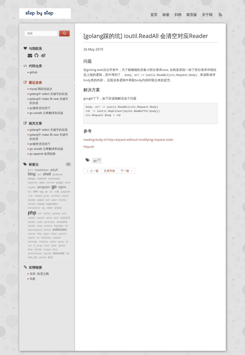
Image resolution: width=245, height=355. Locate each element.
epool (49, 217)
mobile (31, 217)
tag (41, 191)
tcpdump (32, 182)
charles (62, 200)
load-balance (35, 229)
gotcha (42, 257)
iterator (32, 222)
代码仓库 (32, 66)
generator (49, 222)
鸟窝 (32, 278)
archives (56, 195)
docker (31, 225)
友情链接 (32, 267)
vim (35, 191)
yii (67, 241)
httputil (88, 146)
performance (35, 253)
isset (46, 245)
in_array (37, 245)
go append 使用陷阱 (43, 153)
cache (52, 241)
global (61, 245)
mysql (40, 203)
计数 (56, 191)
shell (47, 174)
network (41, 178)
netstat (31, 203)
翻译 (50, 257)
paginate (65, 191)
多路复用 (65, 217)
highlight (58, 225)
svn (40, 213)
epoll (54, 200)
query (61, 241)
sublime (56, 237)
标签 (165, 15)
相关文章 (32, 123)
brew (40, 225)
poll (48, 200)
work (67, 182)
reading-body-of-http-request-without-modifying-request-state (128, 139)
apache (62, 233)
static (54, 245)
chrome (50, 182)
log (43, 207)
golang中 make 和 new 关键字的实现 (49, 101)
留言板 (191, 15)
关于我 (207, 15)
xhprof (31, 237)
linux (55, 249)
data (42, 182)
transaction (34, 207)
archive (48, 225)
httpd (54, 233)
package (32, 241)
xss (30, 245)
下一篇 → (126, 170)
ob (38, 237)
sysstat (47, 253)
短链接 (58, 207)
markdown (42, 170)
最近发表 (32, 82)
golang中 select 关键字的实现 (49, 94)
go (54, 186)
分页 (30, 195)
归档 (177, 15)
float (30, 249)
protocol (57, 174)
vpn (39, 174)
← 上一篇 (92, 170)
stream (32, 233)
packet (40, 217)
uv (51, 191)
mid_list (32, 257)
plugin (59, 182)
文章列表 (109, 170)
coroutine (62, 222)
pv (46, 191)
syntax (47, 213)
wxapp (47, 249)
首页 (153, 15)
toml (64, 213)
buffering (46, 237)
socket (32, 200)
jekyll (54, 170)
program (44, 187)
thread (47, 229)
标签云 (31, 164)
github (33, 72)
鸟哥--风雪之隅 (39, 273)
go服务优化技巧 (40, 108)
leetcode (58, 253)
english (32, 187)
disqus (32, 178)
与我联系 (32, 48)
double (38, 249)
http (39, 233)
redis (49, 207)
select (40, 200)
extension (60, 229)
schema (43, 241)
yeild (40, 222)
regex (46, 233)
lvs (66, 225)
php (32, 212)
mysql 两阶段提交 (41, 89)
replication (52, 203)
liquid (65, 195)
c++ (30, 170)
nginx (62, 187)
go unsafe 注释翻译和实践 (46, 113)
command (54, 178)
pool (56, 217)
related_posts (42, 195)
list (67, 253)
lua (29, 191)
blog (32, 174)
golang (56, 213)
